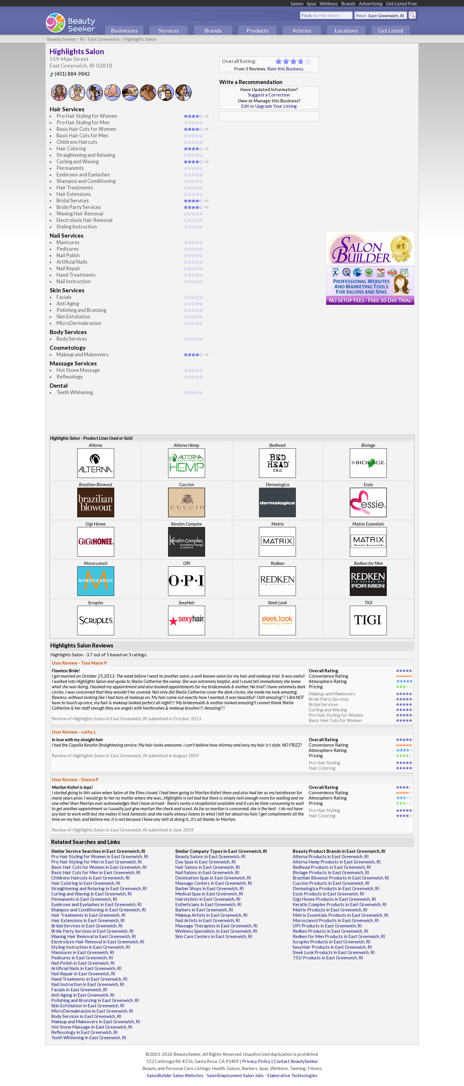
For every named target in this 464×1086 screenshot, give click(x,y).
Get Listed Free (401, 3)
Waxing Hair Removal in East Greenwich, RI (93, 936)
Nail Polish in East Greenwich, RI (83, 963)
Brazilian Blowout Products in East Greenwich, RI (341, 877)
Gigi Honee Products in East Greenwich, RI (334, 899)
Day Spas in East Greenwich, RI (205, 861)
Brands (348, 3)
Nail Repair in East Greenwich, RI (83, 973)
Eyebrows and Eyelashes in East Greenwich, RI (96, 904)
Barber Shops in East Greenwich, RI (209, 888)
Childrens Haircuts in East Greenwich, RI (90, 877)
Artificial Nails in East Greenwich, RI (86, 968)
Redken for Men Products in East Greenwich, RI (339, 936)
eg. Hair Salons (326, 15)
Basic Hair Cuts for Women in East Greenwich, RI (99, 867)
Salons (297, 3)
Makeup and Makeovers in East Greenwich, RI (95, 1021)
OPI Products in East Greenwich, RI (327, 925)
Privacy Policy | (258, 1061)
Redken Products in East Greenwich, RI (330, 931)
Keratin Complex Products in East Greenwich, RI (340, 904)
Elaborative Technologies (292, 1075)
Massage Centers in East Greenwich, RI (213, 883)
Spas (311, 3)
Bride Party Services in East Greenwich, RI (92, 931)
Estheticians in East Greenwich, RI (208, 904)
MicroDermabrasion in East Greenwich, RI (92, 1011)
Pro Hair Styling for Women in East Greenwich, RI (99, 856)
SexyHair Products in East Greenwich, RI (332, 947)
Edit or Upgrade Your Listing (269, 106)
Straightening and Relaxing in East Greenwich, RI (99, 888)
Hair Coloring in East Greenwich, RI (85, 883)
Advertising (371, 3)
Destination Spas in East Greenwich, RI (213, 877)
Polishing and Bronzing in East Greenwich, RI (95, 1000)
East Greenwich (104, 39)
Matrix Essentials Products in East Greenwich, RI (341, 915)
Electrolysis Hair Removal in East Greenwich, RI (97, 941)
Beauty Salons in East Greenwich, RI (210, 856)
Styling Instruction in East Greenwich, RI (90, 947)
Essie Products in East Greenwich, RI (328, 893)
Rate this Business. (285, 68)
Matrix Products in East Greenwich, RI (330, 909)
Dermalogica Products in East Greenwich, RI (336, 888)
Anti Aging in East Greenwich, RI (83, 995)
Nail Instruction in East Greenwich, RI (87, 984)
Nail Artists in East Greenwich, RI (207, 920)
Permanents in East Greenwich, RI (84, 899)
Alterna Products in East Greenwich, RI (331, 856)
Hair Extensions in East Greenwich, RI (88, 920)
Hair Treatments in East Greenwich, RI (88, 915)
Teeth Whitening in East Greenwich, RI (88, 1037)
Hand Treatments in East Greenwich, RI (89, 979)
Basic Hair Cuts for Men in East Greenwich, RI (96, 872)
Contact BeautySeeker (296, 1061)
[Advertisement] (269, 165)
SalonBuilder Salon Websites (175, 1075)
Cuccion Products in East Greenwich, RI (331, 883)
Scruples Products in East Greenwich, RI (331, 941)
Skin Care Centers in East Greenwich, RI (213, 936)
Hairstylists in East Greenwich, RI (208, 899)
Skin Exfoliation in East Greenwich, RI (88, 1005)
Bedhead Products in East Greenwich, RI (332, 867)
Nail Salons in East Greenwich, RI (207, 872)
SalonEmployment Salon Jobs (235, 1075)
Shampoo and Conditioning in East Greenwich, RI (98, 909)
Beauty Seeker (61, 39)
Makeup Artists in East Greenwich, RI (211, 915)
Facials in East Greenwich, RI (79, 989)
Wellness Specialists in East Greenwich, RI (216, 931)
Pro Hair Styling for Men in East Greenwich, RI (96, 861)
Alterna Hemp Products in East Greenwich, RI (337, 861)
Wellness (329, 3)
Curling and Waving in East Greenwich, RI (91, 893)
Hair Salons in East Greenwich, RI (207, 867)
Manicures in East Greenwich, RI (82, 952)
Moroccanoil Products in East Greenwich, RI (336, 920)
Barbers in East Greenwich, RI (204, 909)
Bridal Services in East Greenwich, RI (87, 925)
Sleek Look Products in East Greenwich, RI (334, 952)
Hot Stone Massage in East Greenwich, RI (92, 1026)
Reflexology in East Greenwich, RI (84, 1032)
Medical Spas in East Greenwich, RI (209, 893)
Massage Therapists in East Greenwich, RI (216, 925)
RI (82, 39)
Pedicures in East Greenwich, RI (82, 957)
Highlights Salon (139, 39)
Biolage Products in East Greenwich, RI (331, 872)
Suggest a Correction (269, 94)
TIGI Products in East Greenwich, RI (328, 957)
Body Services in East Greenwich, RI (86, 1016)
